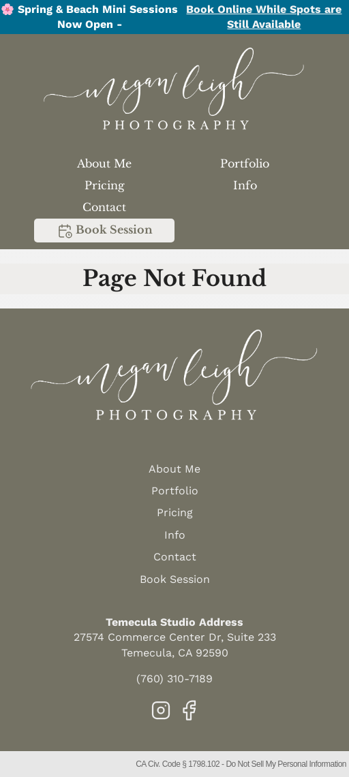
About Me (104, 163)
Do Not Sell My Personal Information (286, 764)
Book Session (105, 231)
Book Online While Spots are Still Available (264, 17)
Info (245, 185)
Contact (104, 207)
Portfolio (244, 163)
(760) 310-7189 (174, 678)
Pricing (105, 185)
